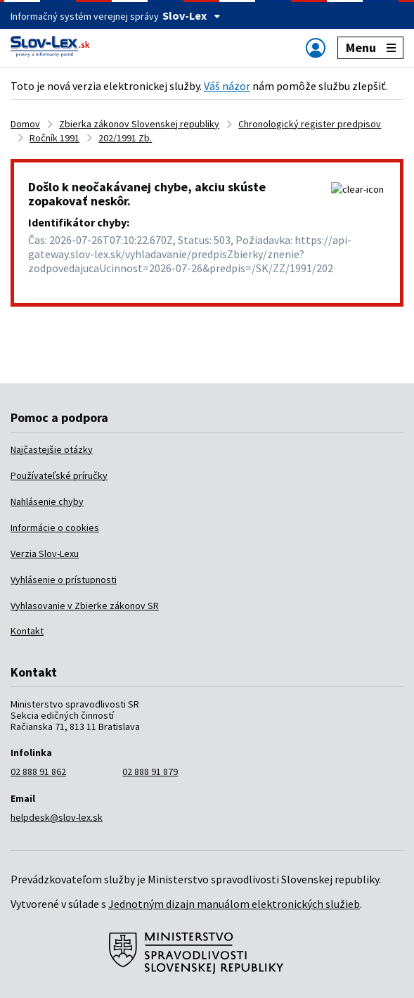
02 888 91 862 (38, 771)
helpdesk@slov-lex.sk (57, 817)
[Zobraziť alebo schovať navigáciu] (315, 47)
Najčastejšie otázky (52, 449)
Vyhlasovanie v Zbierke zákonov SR (85, 605)
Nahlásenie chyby (47, 501)
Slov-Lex (191, 15)
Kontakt (27, 631)
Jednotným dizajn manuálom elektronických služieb (234, 904)
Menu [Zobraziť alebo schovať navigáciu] (371, 47)
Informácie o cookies (55, 527)
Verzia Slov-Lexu (45, 553)
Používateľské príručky (59, 475)
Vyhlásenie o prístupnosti (64, 579)
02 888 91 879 (150, 771)
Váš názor (227, 86)
